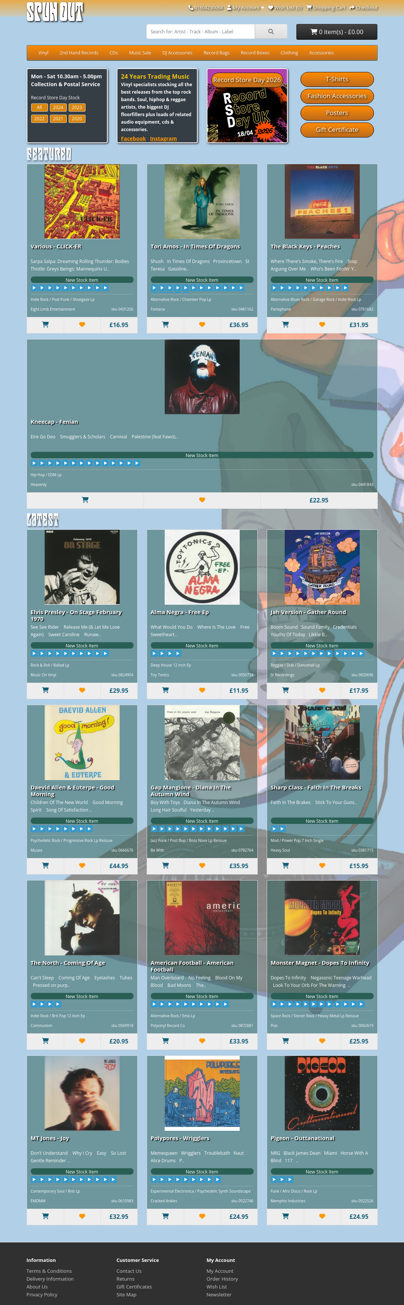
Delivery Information (50, 1278)
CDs (114, 52)
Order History (222, 1278)
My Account (220, 1271)
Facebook (133, 138)
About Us (37, 1286)
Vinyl (44, 52)
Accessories (321, 52)
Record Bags (217, 52)
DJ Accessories (177, 52)
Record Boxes (255, 52)
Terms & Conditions (49, 1271)
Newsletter (219, 1294)
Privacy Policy (42, 1294)
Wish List (217, 1286)
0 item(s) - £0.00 (337, 32)
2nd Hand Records (79, 52)
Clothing (289, 52)
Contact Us (129, 1271)
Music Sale (140, 52)
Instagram (163, 138)
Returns (126, 1278)
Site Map (127, 1294)
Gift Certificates (134, 1286)
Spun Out (55, 14)
